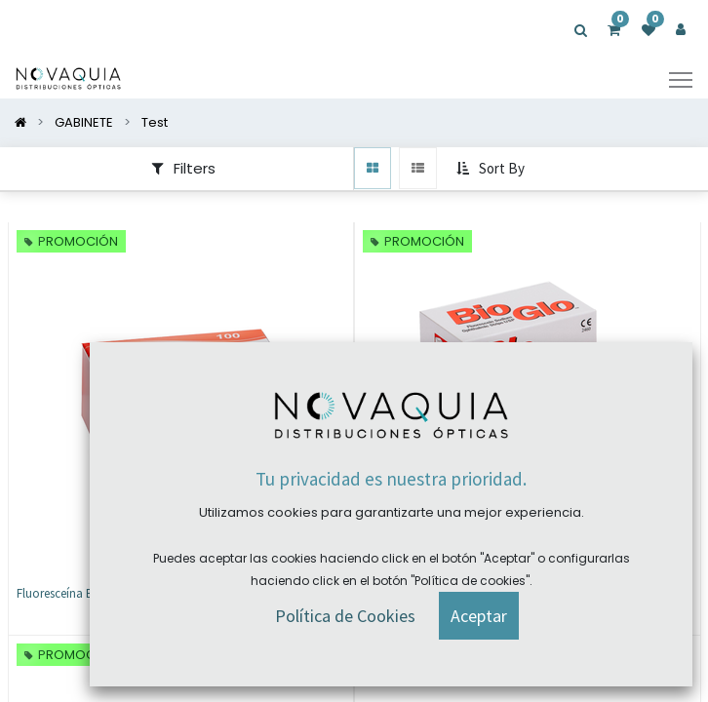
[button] (492, 169)
